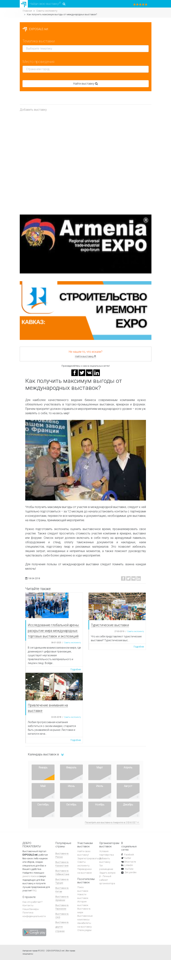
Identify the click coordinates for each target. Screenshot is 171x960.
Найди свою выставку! (42, 4)
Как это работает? (32, 902)
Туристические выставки (110, 625)
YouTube (129, 869)
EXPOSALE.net (35, 29)
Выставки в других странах (62, 926)
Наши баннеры (30, 909)
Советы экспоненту (46, 10)
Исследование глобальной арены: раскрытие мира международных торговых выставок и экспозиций (53, 630)
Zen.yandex (130, 872)
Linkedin (128, 865)
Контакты (27, 905)
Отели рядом (84, 930)
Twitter (127, 858)
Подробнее (75, 669)
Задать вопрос (107, 872)
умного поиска (30, 876)
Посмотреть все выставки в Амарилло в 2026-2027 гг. (112, 822)
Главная (27, 10)
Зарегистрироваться (89, 858)
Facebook (129, 854)
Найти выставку (85, 356)
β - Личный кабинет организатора (107, 880)
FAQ (34, 890)
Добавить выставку (33, 109)
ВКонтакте (130, 861)
